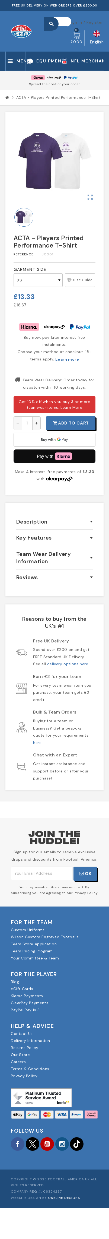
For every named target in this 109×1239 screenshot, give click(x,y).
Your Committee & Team (35, 958)
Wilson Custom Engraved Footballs (45, 936)
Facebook (17, 1144)
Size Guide (80, 280)
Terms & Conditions (30, 1068)
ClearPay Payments (29, 1002)
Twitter (32, 1144)
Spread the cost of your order (54, 84)
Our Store (20, 1054)
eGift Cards (22, 988)
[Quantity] (27, 423)
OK (85, 873)
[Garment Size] (38, 280)
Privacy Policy (24, 1075)
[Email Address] (41, 873)
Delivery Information (30, 1040)
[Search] (60, 21)
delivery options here (67, 663)
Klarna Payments (27, 995)
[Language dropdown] (97, 38)
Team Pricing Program (32, 951)
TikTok (77, 1144)
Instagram (62, 1144)
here (37, 742)
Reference (24, 254)
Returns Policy (24, 1047)
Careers (18, 1061)
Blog (15, 981)
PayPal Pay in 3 (25, 1009)
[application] (54, 440)
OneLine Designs (64, 1198)
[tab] (54, 522)
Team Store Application (34, 944)
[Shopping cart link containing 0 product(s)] (76, 38)
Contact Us (22, 1033)
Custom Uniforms (28, 929)
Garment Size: (30, 269)
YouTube (47, 1144)
